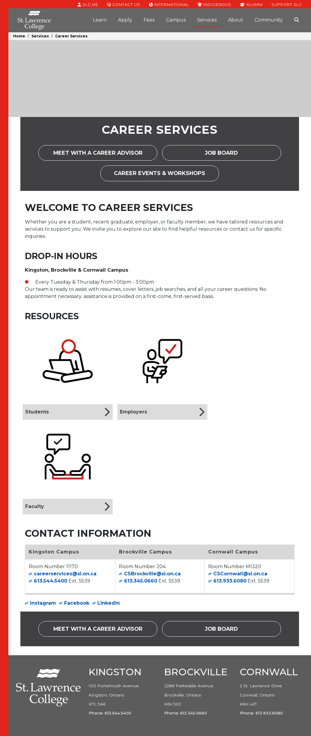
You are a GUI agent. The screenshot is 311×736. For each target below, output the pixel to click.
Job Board (227, 155)
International (169, 4)
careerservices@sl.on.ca (65, 574)
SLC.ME (88, 4)
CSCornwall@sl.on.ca (240, 574)
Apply (125, 20)
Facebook (76, 603)
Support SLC (286, 4)
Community (269, 20)
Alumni (251, 4)
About (235, 20)
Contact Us (123, 4)
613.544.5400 (50, 581)
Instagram (43, 603)
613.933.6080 (230, 581)
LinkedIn (108, 603)
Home (19, 36)
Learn (100, 20)
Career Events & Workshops (166, 175)
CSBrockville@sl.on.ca (152, 574)
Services (207, 20)
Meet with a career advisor (105, 155)
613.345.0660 (140, 581)
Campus (176, 20)
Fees (149, 20)
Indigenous (214, 4)
